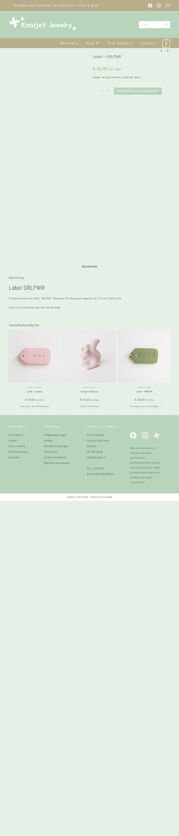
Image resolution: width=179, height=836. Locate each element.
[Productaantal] (102, 90)
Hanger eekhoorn (89, 719)
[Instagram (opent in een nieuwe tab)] (159, 5)
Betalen (48, 768)
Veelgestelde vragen (55, 762)
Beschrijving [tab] (89, 594)
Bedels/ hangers (34, 714)
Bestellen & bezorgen (56, 773)
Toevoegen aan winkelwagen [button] (34, 733)
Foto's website (17, 773)
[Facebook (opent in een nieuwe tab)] (150, 5)
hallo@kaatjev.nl (96, 785)
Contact (12, 768)
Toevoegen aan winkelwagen (137, 91)
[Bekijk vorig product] (161, 51)
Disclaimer (14, 785)
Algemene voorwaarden (56, 790)
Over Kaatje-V (15, 762)
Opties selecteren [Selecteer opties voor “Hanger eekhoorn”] (89, 733)
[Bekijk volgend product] (167, 51)
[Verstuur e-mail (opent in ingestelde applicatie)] (166, 5)
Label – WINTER (144, 719)
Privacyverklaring (17, 779)
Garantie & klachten (55, 785)
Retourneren (51, 779)
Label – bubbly (34, 719)
